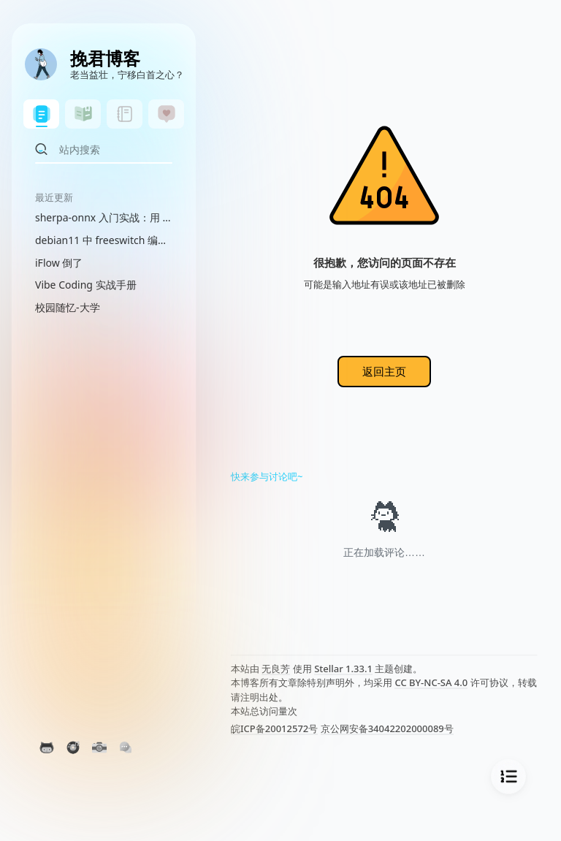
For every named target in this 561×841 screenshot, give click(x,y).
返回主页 (384, 371)
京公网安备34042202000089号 (387, 728)
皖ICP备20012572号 (274, 728)
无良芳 (276, 668)
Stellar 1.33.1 (343, 668)
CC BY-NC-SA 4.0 (431, 682)
